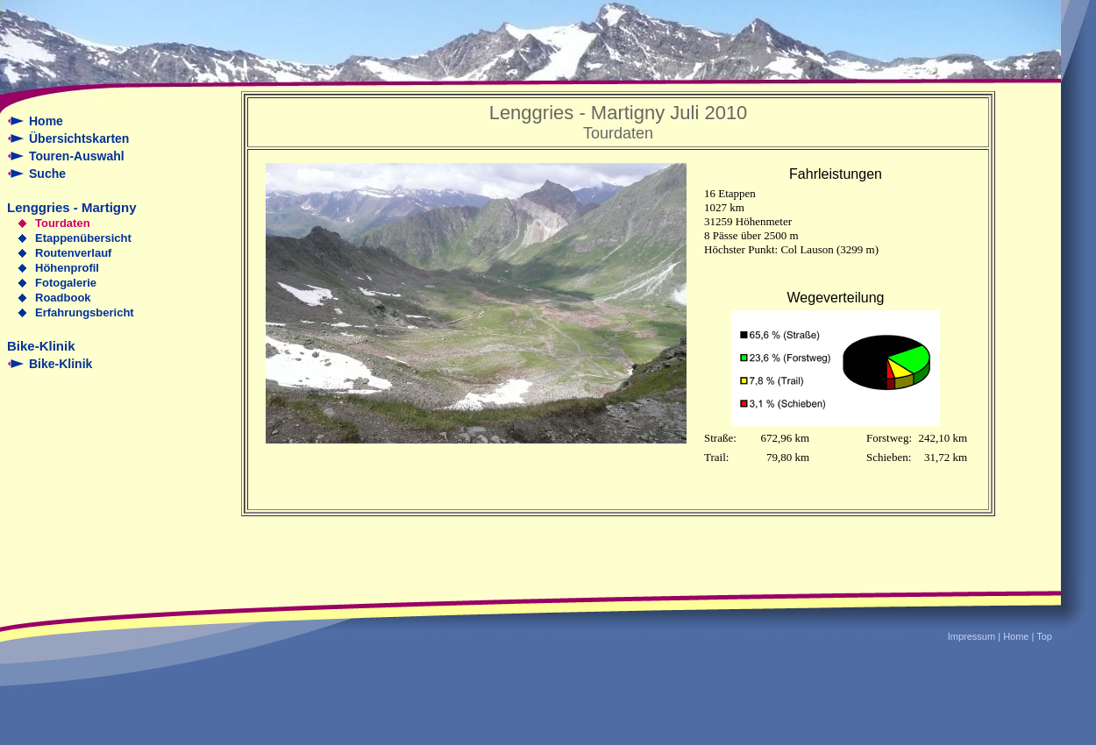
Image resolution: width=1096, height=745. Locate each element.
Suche (47, 174)
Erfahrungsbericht (84, 312)
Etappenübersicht (83, 238)
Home (46, 121)
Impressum (971, 636)
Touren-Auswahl (77, 156)
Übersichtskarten (79, 138)
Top (1044, 636)
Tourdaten (62, 223)
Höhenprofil (67, 267)
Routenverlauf (73, 252)
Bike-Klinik (60, 364)
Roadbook (63, 297)
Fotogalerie (65, 282)
